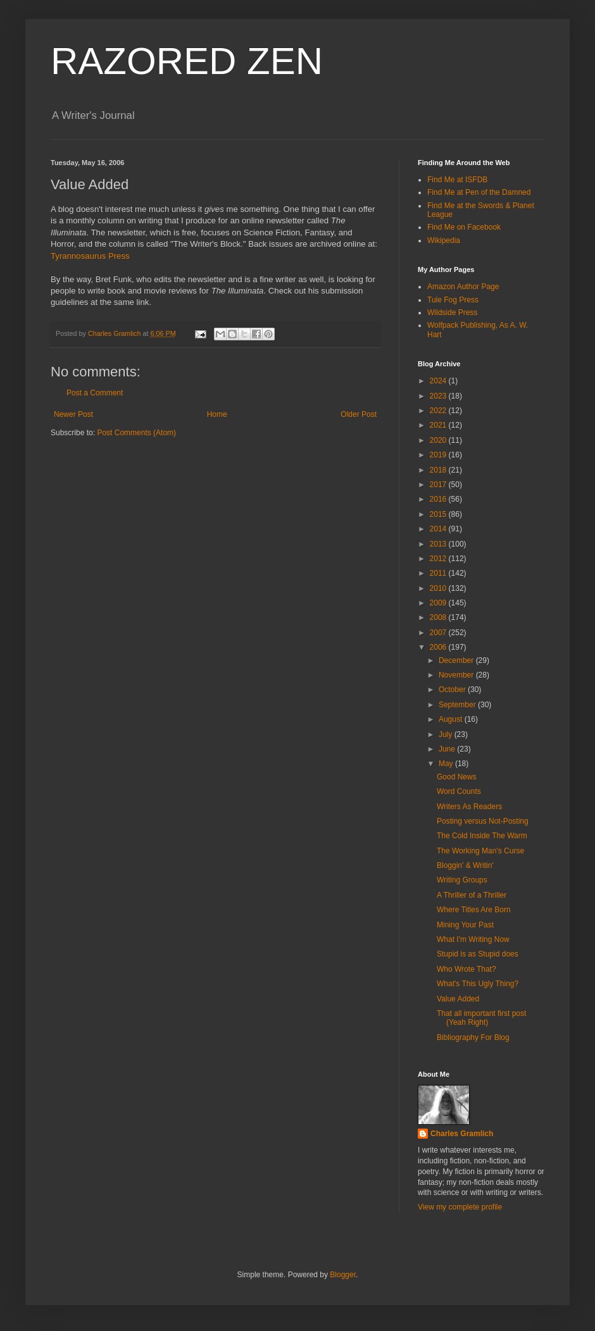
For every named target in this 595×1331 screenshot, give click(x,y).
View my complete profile (460, 1207)
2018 (439, 470)
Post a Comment (94, 392)
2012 (439, 558)
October (453, 689)
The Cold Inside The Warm (482, 835)
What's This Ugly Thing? (477, 983)
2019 (439, 454)
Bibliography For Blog (473, 1037)
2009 (439, 602)
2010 (439, 588)
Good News (457, 776)
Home (217, 414)
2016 (439, 499)
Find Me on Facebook (464, 227)
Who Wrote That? (466, 969)
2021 (439, 425)
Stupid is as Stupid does (477, 954)
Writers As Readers (469, 806)
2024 (439, 380)
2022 (439, 410)
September (458, 704)
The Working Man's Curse (480, 850)
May (447, 763)
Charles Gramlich (461, 1133)
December (457, 660)
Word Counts (459, 791)
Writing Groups (462, 880)
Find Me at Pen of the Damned (478, 192)
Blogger (343, 1274)
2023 (439, 396)
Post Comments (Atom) (136, 432)
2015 (439, 514)
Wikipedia (443, 240)
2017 (439, 484)
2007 (439, 632)
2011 (439, 573)
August (452, 719)
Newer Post (73, 414)
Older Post (359, 414)
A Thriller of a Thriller (471, 895)
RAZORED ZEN (187, 61)
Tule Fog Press (453, 299)
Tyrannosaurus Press (90, 256)
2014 (439, 528)
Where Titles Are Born (474, 909)
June (448, 749)
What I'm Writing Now (473, 939)
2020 (439, 440)
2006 (439, 647)
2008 (439, 617)
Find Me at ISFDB (457, 179)
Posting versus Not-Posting (483, 821)
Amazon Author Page (463, 286)
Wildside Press (452, 312)
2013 (439, 544)
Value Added (458, 998)
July (446, 734)
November (457, 675)
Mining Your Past (465, 924)
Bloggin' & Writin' (465, 865)
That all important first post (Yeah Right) (481, 1018)
